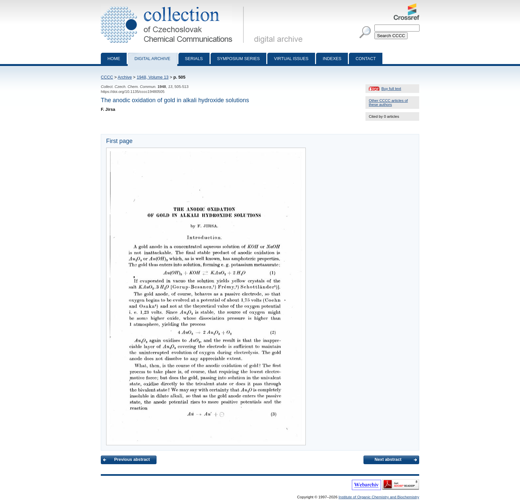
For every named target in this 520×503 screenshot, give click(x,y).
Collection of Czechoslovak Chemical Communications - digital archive (173, 6)
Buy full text (391, 89)
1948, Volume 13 (152, 77)
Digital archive (152, 58)
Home (113, 58)
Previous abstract (132, 459)
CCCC (107, 77)
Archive (125, 77)
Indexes (332, 58)
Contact (366, 58)
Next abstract (387, 459)
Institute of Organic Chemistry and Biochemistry (379, 497)
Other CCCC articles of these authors (388, 103)
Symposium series (238, 58)
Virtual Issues (291, 58)
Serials (194, 58)
